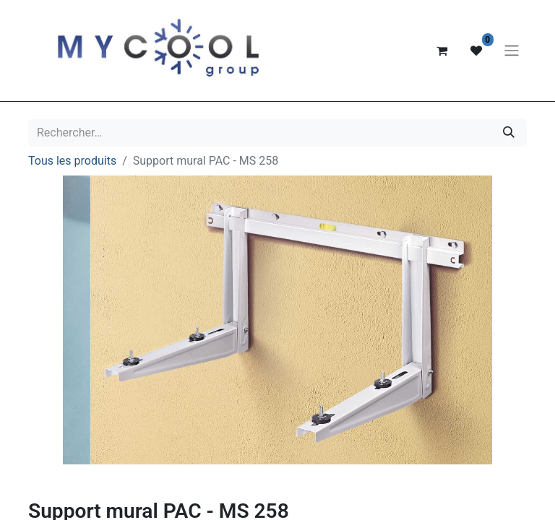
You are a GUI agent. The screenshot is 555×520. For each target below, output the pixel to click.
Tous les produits (72, 161)
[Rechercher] (509, 133)
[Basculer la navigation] (511, 50)
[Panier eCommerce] (441, 50)
